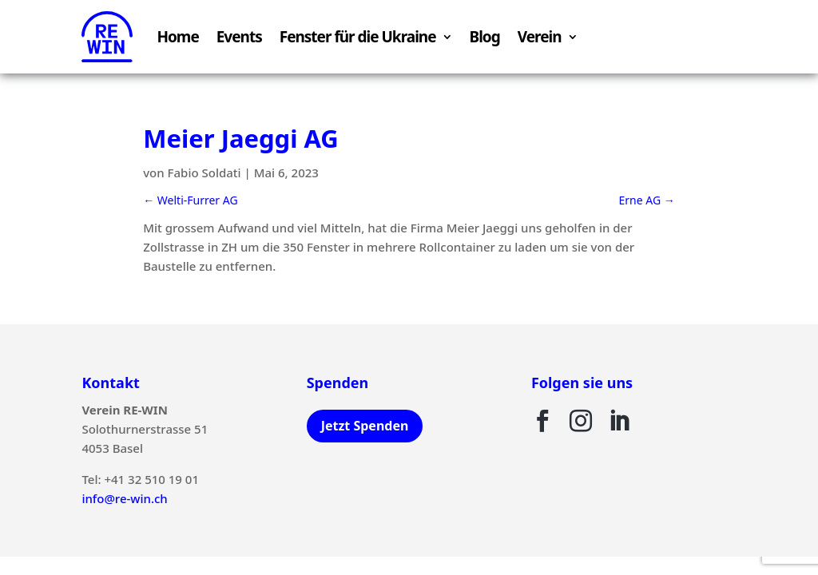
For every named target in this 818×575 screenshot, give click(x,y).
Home (177, 36)
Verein (540, 36)
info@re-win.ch (124, 498)
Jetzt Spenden (365, 425)
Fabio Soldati (204, 172)
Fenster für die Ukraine (358, 36)
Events (239, 36)
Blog (485, 36)
